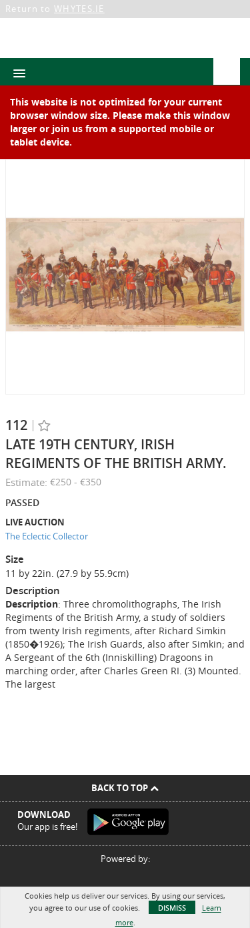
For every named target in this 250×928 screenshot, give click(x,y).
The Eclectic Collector (46, 536)
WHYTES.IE (79, 9)
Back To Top (125, 788)
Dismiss (172, 908)
